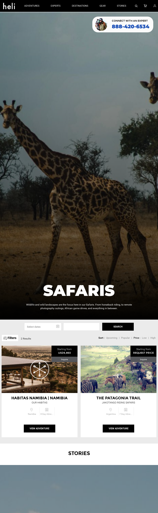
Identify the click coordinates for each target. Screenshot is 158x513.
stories (121, 5)
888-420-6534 (130, 26)
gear (103, 5)
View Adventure (39, 428)
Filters (10, 338)
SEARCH (118, 326)
